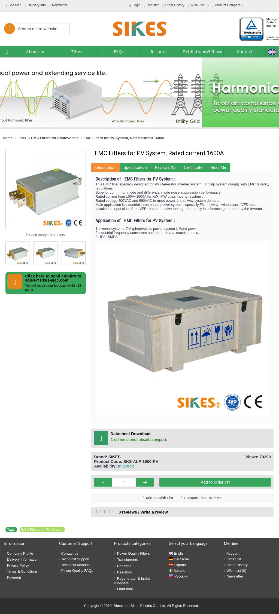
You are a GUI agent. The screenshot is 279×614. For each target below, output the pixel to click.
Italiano (177, 571)
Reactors (122, 566)
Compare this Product (202, 498)
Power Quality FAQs (76, 571)
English (177, 553)
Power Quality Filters (132, 553)
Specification (135, 167)
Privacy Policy (16, 565)
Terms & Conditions (21, 571)
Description (105, 167)
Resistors (123, 572)
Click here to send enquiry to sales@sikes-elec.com (53, 278)
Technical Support (74, 559)
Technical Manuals (74, 565)
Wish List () (235, 571)
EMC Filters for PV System (42, 529)
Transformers (126, 560)
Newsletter (233, 576)
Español (178, 565)
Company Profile (18, 553)
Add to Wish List (159, 498)
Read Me (218, 167)
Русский (178, 576)
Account (231, 553)
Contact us (68, 553)
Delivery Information (21, 559)
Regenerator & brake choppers (132, 580)
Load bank (124, 589)
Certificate (193, 167)
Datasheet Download (130, 433)
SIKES (114, 456)
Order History (236, 565)
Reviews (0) (165, 167)
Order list (232, 559)
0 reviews (128, 512)
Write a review (154, 512)
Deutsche (179, 559)
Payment (12, 577)
